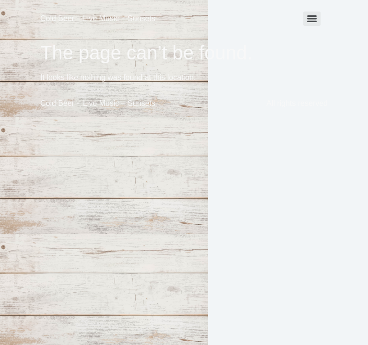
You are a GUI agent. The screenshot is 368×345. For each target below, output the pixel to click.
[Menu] (312, 19)
